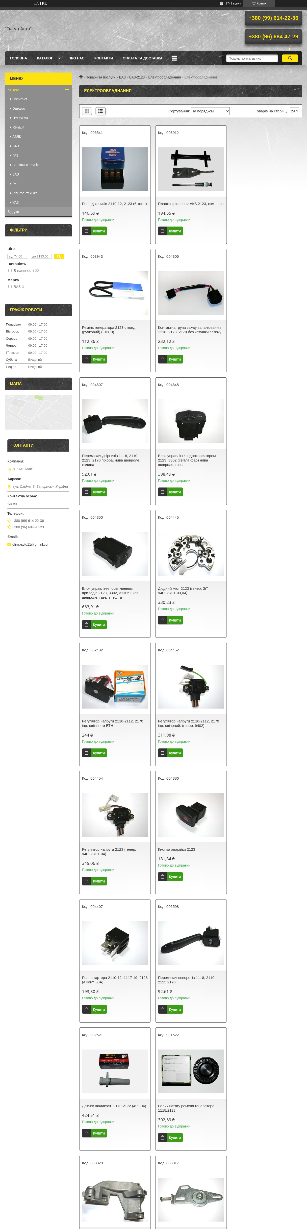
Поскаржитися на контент (144, 1224)
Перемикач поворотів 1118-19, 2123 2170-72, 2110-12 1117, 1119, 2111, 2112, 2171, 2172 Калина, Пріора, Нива (113, 1121)
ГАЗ (15, 155)
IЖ (14, 184)
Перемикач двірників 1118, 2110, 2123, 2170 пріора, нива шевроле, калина (187, 336)
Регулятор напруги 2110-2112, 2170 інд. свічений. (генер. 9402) (112, 599)
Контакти (103, 58)
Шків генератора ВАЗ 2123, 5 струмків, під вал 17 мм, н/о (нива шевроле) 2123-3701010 (186, 986)
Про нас (76, 58)
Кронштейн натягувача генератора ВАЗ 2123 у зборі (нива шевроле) (263, 856)
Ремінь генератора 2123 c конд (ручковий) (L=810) (260, 206)
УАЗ (15, 203)
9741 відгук (233, 3)
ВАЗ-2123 (137, 77)
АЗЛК (16, 137)
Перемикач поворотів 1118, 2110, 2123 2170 (186, 727)
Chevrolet (19, 99)
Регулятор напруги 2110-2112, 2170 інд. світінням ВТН (264, 466)
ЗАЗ (15, 174)
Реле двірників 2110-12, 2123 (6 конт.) (114, 204)
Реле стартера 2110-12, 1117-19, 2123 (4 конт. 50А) (115, 727)
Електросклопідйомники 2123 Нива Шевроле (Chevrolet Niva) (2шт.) (188, 1117)
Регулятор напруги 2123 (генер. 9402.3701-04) (185, 599)
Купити (99, 231)
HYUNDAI (20, 118)
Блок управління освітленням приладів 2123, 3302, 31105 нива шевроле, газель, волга (110, 469)
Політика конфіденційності (182, 1224)
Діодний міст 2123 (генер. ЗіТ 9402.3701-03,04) (183, 466)
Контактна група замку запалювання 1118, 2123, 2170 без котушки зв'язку (113, 334)
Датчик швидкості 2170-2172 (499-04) (265, 725)
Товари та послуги (100, 77)
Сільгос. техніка (25, 193)
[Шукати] (290, 58)
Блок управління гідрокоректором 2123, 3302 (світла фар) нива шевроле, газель (262, 336)
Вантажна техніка (26, 165)
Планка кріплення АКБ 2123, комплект (182, 206)
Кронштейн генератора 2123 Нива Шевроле (187, 856)
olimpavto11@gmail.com (31, 544)
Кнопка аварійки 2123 (252, 597)
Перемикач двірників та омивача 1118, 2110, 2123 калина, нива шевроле (261, 986)
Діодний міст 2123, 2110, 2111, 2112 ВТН (264, 1117)
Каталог (45, 58)
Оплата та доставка (143, 58)
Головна (18, 58)
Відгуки (13, 212)
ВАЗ (122, 77)
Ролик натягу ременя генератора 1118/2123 (110, 856)
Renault (18, 127)
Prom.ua (176, 1220)
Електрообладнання (164, 77)
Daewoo (18, 108)
